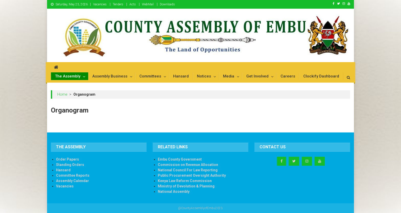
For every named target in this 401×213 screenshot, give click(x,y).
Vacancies (100, 4)
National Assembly (174, 191)
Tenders (118, 4)
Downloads (167, 4)
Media (228, 76)
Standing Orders (70, 165)
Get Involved (257, 76)
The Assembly (67, 76)
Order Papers (67, 159)
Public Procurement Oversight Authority (192, 175)
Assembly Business (109, 76)
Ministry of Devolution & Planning (186, 186)
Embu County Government (180, 159)
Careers (288, 76)
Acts (132, 4)
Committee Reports (73, 175)
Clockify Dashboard (321, 76)
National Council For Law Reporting (188, 170)
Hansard (181, 76)
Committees (150, 76)
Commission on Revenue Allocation (188, 165)
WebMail (148, 4)
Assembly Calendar (72, 181)
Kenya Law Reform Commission (185, 181)
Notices (204, 76)
